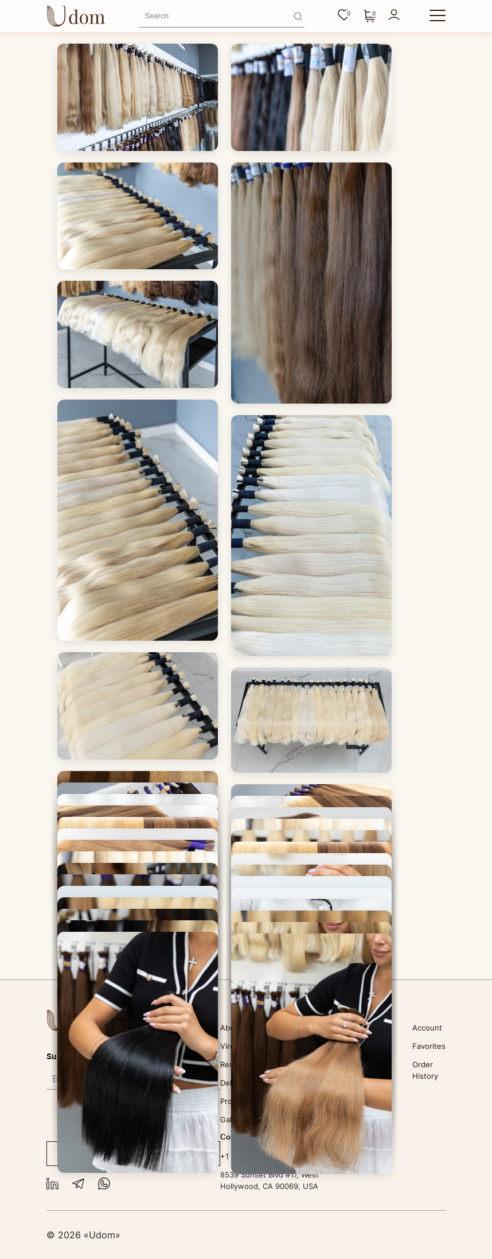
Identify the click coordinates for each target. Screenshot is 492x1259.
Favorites (429, 1046)
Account (427, 1027)
